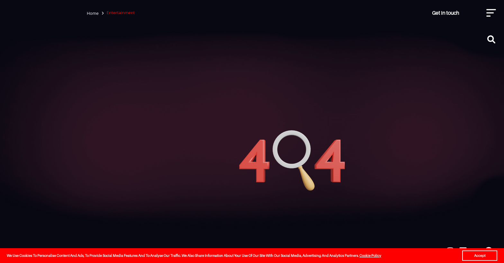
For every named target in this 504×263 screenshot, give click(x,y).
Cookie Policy (370, 255)
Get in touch (445, 13)
